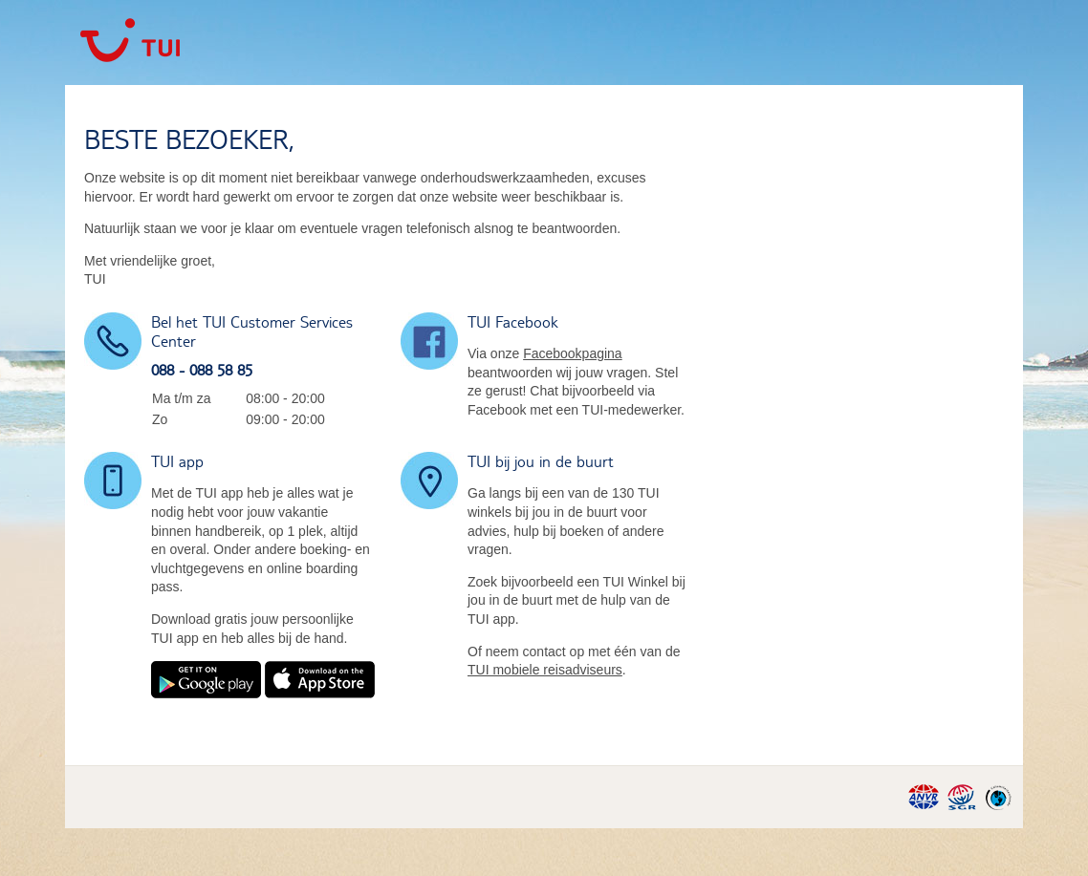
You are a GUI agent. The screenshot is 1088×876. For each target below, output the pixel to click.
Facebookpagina (572, 353)
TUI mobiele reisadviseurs (545, 669)
